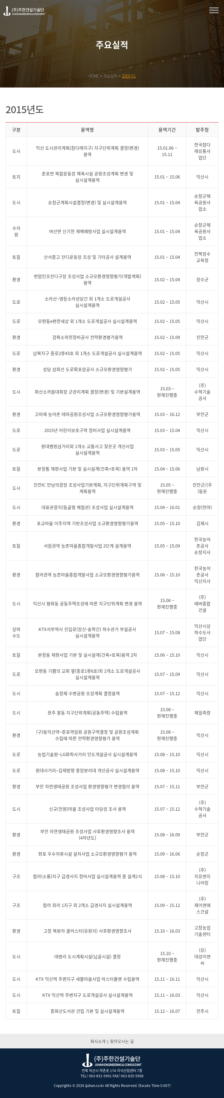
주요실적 (110, 76)
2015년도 (129, 76)
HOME (93, 76)
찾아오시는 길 (122, 1041)
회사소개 (98, 1041)
